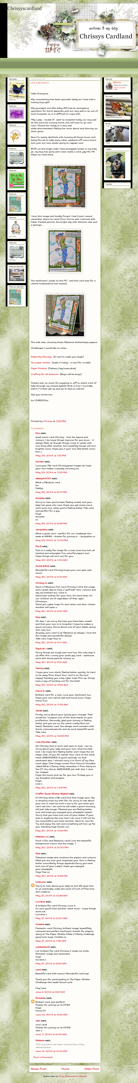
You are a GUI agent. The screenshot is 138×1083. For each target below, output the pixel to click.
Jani (38, 1020)
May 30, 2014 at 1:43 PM (51, 787)
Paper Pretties (39, 368)
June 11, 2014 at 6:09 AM (51, 1034)
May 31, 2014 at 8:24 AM (51, 963)
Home (65, 1068)
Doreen (40, 461)
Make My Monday (41, 356)
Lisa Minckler (43, 742)
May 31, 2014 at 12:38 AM (51, 895)
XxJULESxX (42, 566)
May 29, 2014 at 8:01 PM (51, 492)
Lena (38, 969)
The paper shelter (40, 362)
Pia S (39, 546)
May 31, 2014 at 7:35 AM (51, 941)
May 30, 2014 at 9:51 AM (51, 662)
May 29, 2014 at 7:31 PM (51, 455)
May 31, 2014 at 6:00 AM (51, 918)
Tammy (40, 668)
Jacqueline (41, 529)
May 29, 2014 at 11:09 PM (52, 540)
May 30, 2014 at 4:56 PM (51, 830)
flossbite (41, 998)
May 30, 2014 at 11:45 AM (52, 704)
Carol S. (40, 691)
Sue (38, 617)
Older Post (91, 1068)
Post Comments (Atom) (73, 1076)
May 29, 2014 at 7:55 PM (51, 472)
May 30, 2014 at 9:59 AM (52, 685)
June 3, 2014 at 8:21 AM (50, 992)
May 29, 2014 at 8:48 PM (51, 523)
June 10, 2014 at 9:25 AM (51, 1014)
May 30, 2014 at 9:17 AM (51, 642)
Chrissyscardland (24, 8)
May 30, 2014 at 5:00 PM (52, 847)
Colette (40, 924)
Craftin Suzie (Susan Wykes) (52, 793)
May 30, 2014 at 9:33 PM (51, 876)
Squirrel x (41, 648)
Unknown (41, 882)
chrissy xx (41, 583)
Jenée (39, 710)
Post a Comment (43, 1057)
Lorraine (40, 901)
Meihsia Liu (42, 836)
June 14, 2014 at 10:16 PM (51, 1051)
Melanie (40, 1040)
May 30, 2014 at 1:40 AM (51, 560)
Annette (40, 498)
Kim (38, 433)
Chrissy (118, 82)
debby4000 (43, 478)
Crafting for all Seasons (45, 374)
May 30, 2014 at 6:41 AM (51, 577)
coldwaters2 (43, 947)
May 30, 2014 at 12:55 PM (52, 736)
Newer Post (38, 1068)
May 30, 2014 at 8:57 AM (51, 611)
